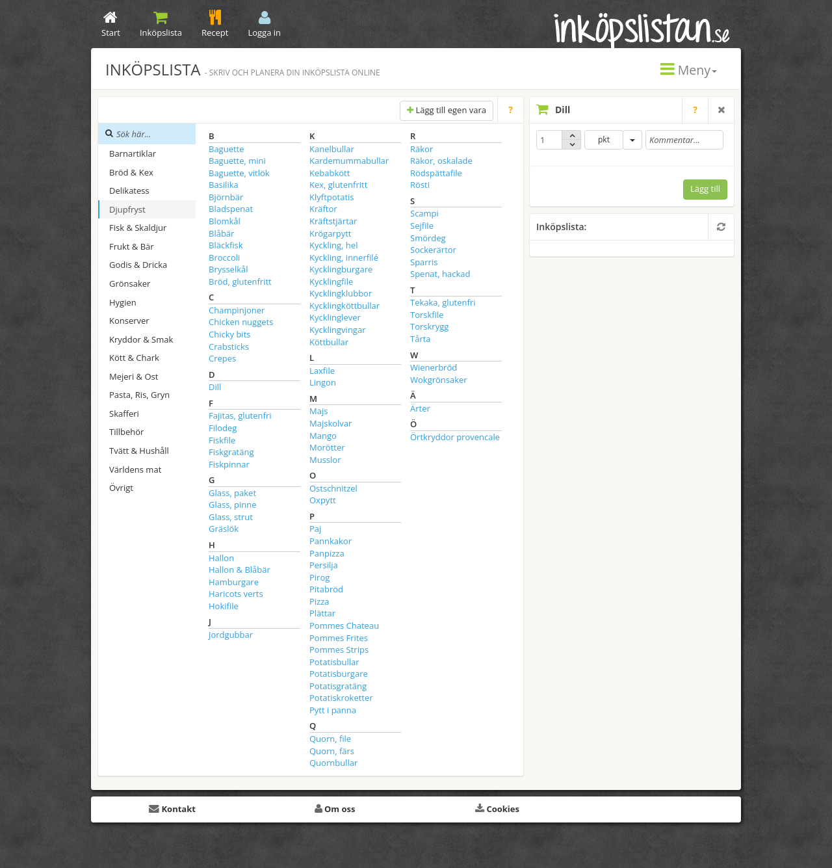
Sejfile (422, 225)
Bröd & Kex (131, 172)
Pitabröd (326, 589)
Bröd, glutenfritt (240, 281)
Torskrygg (429, 326)
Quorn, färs (331, 751)
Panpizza (326, 553)
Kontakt (172, 809)
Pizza (319, 601)
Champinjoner (237, 310)
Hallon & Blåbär (239, 569)
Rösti (420, 185)
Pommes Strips (339, 649)
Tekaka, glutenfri (443, 302)
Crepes (222, 358)
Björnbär (226, 197)
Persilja (323, 565)
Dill (215, 387)
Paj (315, 528)
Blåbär (221, 233)
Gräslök (224, 528)
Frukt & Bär (131, 246)
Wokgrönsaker (438, 380)
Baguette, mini (237, 160)
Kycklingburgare (340, 269)
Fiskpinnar (229, 464)
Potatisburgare (338, 673)
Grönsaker (129, 283)
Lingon (322, 382)
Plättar (322, 613)
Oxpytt (322, 500)
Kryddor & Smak (141, 339)
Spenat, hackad (440, 274)
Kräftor (323, 209)
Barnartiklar (132, 153)
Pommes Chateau (344, 625)
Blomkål (224, 221)
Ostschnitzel (333, 488)
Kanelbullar (331, 149)
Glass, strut (231, 517)
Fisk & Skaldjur (137, 227)
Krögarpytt (330, 233)
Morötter (327, 447)
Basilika (224, 185)
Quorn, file (330, 738)
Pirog (319, 577)
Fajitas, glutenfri (240, 415)
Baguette (226, 149)
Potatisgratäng (338, 686)
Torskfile (427, 315)
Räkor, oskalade (441, 160)
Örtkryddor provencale (455, 437)
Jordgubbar (231, 634)
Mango (323, 435)
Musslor (325, 460)
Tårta (420, 339)
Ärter (420, 408)
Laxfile (322, 370)
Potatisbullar (334, 662)
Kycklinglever (335, 317)
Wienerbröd (433, 367)
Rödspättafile (436, 173)
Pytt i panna (332, 710)
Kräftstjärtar (333, 221)
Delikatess (129, 190)
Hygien (122, 302)
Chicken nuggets (241, 322)
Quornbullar (333, 763)
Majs (318, 411)
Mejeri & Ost (133, 376)
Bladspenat (231, 209)
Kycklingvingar (337, 329)
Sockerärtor (433, 250)
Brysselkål (228, 269)
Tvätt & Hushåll (139, 450)
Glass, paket (232, 493)
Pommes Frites (338, 638)
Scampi (424, 213)
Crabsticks (229, 346)
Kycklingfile (331, 281)
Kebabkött (329, 173)
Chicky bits (229, 334)
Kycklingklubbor (340, 293)
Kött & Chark (134, 357)
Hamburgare (234, 582)
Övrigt (121, 487)
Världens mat (135, 469)
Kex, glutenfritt (338, 185)
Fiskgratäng (231, 452)
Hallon (221, 558)
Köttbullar (328, 342)
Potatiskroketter (341, 698)
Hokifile (224, 606)
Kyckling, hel (333, 245)
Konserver (129, 320)
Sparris (423, 262)
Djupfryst (127, 209)
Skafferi (124, 413)
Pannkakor (330, 541)
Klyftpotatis (331, 197)
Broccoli (224, 257)
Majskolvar (330, 423)
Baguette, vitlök (239, 173)
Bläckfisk (226, 245)
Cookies (497, 809)
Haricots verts (236, 593)
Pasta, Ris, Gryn (139, 395)
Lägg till (705, 188)
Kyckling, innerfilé (343, 257)
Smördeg (428, 238)
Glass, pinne (233, 504)
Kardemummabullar (349, 160)
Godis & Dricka (138, 264)
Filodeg (223, 428)
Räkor (421, 149)
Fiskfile (222, 440)
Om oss (335, 809)
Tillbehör (126, 432)
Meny (688, 70)
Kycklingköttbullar (344, 305)
